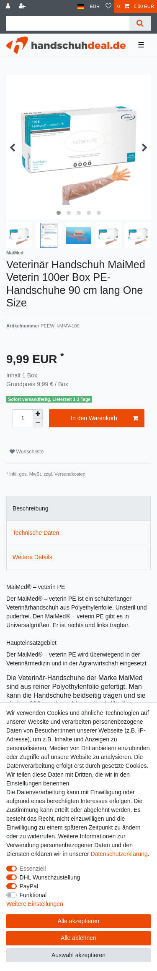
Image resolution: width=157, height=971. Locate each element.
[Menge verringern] (38, 423)
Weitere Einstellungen (34, 903)
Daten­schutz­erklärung (119, 854)
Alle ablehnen (78, 937)
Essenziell (33, 868)
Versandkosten (69, 473)
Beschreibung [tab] (31, 508)
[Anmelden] (9, 6)
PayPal (29, 886)
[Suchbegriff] (67, 23)
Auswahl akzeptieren (78, 955)
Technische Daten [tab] (36, 532)
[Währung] (95, 6)
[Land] (81, 6)
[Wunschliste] (108, 6)
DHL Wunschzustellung (50, 877)
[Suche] (140, 23)
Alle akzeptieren (79, 921)
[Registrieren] (23, 6)
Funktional (33, 895)
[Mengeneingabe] (23, 418)
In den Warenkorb (104, 418)
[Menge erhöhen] (38, 414)
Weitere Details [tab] (32, 557)
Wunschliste (27, 452)
